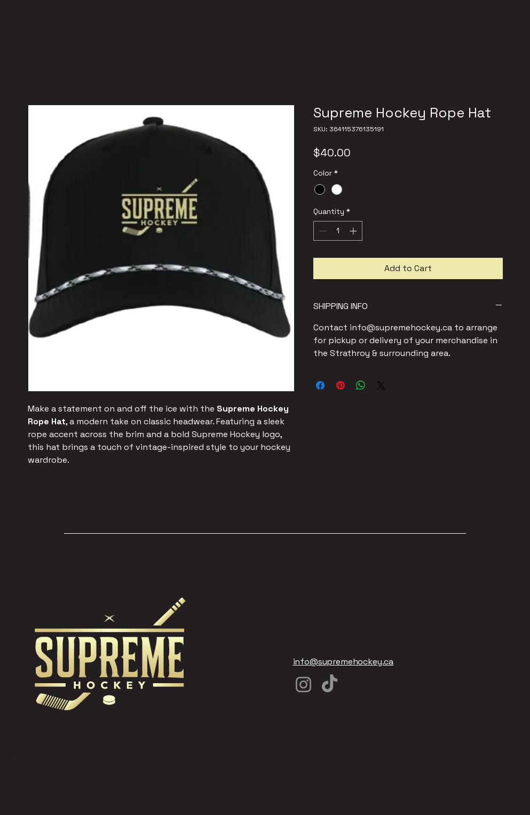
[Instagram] (303, 684)
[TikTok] (329, 684)
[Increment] (354, 230)
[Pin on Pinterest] (340, 385)
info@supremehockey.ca (343, 661)
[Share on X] (381, 385)
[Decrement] (321, 230)
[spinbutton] (337, 230)
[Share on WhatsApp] (360, 385)
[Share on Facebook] (320, 385)
